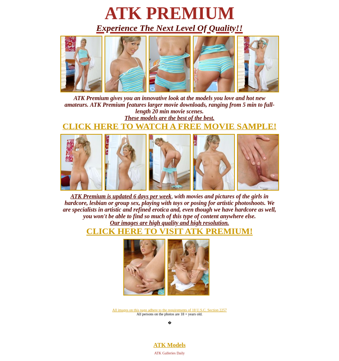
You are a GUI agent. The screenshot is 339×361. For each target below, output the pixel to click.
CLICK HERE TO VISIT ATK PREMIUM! (169, 231)
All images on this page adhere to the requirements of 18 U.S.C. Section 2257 (169, 310)
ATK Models (169, 345)
